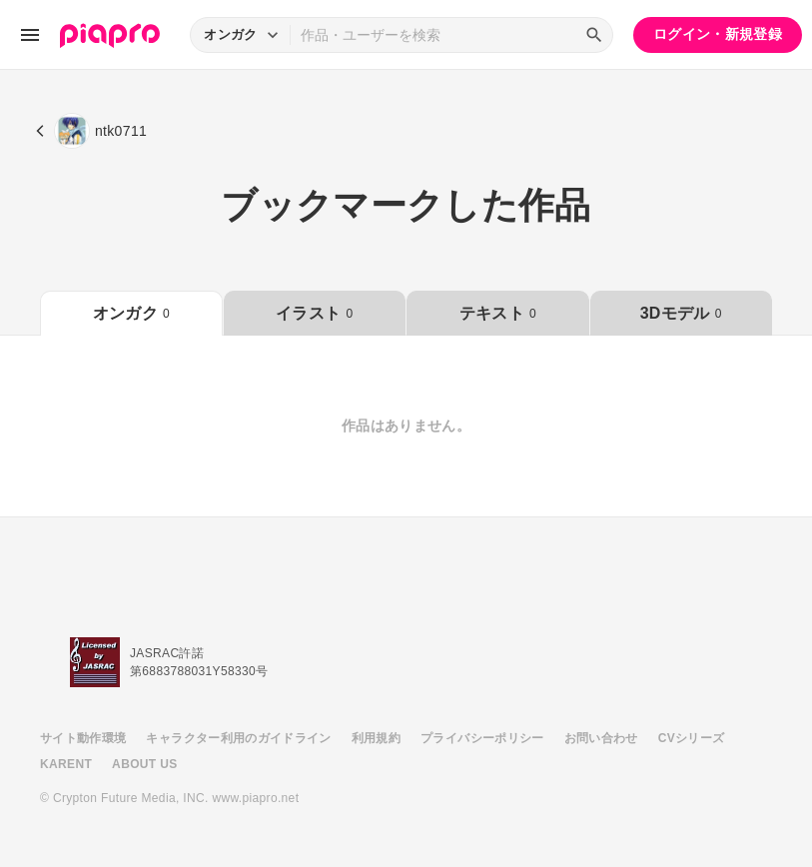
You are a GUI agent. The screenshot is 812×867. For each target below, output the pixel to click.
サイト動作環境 (83, 738)
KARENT (66, 764)
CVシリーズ (691, 738)
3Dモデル (681, 313)
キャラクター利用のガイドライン (238, 738)
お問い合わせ (601, 738)
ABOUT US (144, 764)
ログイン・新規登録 (717, 34)
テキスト (497, 313)
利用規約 (376, 738)
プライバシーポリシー (482, 738)
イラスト (314, 313)
